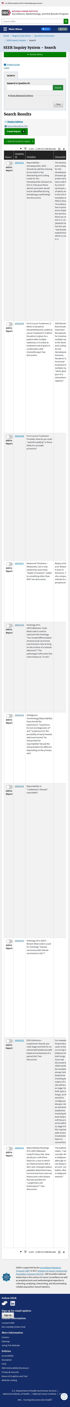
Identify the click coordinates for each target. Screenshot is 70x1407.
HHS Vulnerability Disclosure (15, 1367)
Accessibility (7, 1355)
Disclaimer (7, 1359)
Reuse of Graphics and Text (14, 1376)
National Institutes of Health (16, 1393)
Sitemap (6, 1341)
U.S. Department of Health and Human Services (34, 1390)
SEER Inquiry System (16, 40)
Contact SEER (8, 1322)
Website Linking (9, 1380)
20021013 (19, 940)
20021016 (19, 624)
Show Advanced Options (20, 95)
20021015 (19, 715)
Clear (58, 104)
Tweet (54, 29)
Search (58, 87)
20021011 (19, 1147)
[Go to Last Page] (64, 148)
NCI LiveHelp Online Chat (13, 1326)
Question (31, 156)
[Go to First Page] (21, 148)
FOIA (4, 1363)
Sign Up (8, 1315)
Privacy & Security (10, 1372)
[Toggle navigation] (13, 29)
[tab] (11, 75)
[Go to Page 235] (59, 148)
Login (6, 67)
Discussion (60, 156)
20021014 (19, 786)
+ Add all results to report (18, 141)
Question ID (19, 155)
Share (47, 29)
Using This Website (11, 1345)
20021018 (19, 435)
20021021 (19, 162)
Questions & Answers (44, 35)
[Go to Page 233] (25, 148)
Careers (5, 1337)
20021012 (19, 1040)
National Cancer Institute (44, 1393)
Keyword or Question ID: (18, 83)
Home (6, 35)
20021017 (19, 563)
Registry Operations (21, 35)
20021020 (19, 323)
